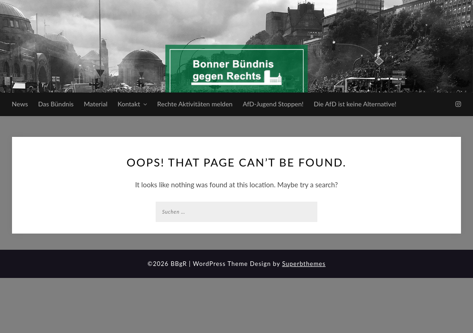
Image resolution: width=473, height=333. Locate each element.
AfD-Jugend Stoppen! (273, 104)
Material (95, 104)
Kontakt (128, 104)
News (20, 104)
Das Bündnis (56, 104)
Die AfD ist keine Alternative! (355, 104)
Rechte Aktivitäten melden (194, 104)
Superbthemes (304, 263)
